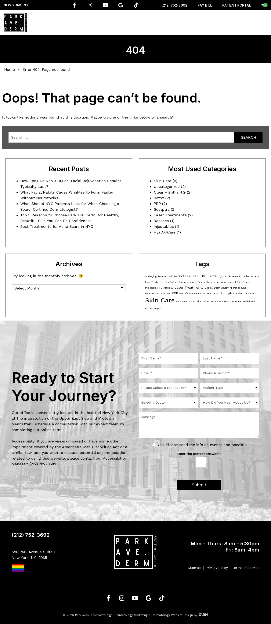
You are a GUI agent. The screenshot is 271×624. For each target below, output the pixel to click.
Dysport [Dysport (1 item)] (223, 276)
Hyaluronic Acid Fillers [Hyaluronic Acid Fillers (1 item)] (192, 282)
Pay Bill (205, 5)
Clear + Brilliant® (170, 192)
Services (84, 22)
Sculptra (162, 209)
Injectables (164, 226)
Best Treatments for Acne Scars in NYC (56, 226)
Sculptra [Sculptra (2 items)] (227, 293)
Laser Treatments (170, 215)
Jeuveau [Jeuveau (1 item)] (168, 288)
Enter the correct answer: (199, 454)
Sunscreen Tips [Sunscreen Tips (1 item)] (219, 301)
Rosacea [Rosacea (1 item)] (194, 293)
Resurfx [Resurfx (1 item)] (183, 293)
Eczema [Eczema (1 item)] (233, 276)
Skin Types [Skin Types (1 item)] (202, 301)
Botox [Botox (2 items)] (183, 276)
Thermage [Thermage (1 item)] (236, 301)
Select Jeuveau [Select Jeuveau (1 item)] (245, 293)
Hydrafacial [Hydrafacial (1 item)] (212, 282)
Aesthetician (170, 22)
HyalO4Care (165, 232)
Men (190, 22)
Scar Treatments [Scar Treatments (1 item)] (209, 293)
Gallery (241, 22)
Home (52, 22)
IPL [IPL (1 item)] (160, 288)
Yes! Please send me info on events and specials (202, 444)
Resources (222, 22)
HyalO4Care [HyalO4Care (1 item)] (171, 282)
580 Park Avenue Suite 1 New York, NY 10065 (33, 561)
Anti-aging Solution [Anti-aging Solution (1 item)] (156, 276)
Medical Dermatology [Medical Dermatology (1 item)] (217, 288)
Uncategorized (167, 186)
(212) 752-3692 (174, 5)
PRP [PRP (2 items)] (175, 293)
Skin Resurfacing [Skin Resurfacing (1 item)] (185, 301)
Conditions (145, 22)
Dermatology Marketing (131, 615)
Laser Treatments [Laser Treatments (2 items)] (188, 287)
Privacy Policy (217, 568)
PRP (157, 203)
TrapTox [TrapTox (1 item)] (158, 308)
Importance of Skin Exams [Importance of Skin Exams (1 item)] (235, 282)
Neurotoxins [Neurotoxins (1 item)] (152, 293)
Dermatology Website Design (172, 615)
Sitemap (194, 568)
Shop (203, 22)
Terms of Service (245, 568)
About (66, 22)
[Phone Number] (229, 373)
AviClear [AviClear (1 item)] (173, 276)
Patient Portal (236, 5)
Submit (199, 484)
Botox (159, 198)
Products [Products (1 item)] (165, 293)
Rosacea (161, 220)
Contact (258, 22)
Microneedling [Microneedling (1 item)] (238, 288)
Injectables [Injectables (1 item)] (151, 288)
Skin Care (162, 181)
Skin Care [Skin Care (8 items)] (160, 300)
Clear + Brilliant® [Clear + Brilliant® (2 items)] (203, 276)
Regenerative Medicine (114, 22)
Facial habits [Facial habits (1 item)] (246, 276)
